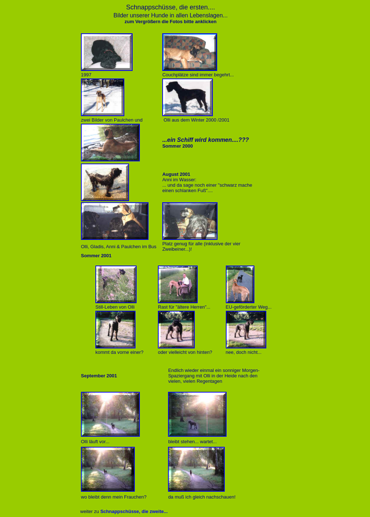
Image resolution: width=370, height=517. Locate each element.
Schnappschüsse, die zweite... (134, 511)
